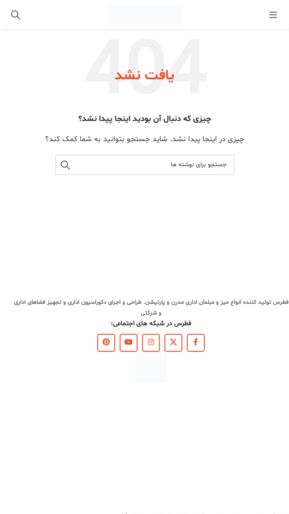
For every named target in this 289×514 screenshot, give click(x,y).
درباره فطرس (273, 416)
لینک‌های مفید (270, 401)
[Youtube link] (129, 343)
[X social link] (173, 343)
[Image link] (151, 367)
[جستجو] (16, 15)
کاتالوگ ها (276, 432)
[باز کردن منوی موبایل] (273, 15)
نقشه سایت (273, 493)
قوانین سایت (272, 462)
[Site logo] (144, 14)
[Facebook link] (196, 343)
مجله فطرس (273, 447)
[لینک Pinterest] (106, 343)
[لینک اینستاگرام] (151, 343)
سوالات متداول (270, 477)
